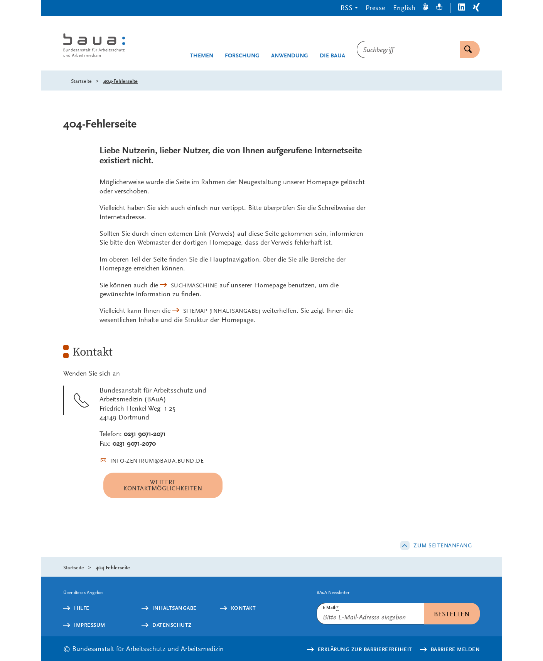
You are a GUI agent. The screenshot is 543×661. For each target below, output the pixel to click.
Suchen (466, 49)
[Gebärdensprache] (425, 8)
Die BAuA (332, 55)
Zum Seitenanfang (442, 545)
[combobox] (408, 49)
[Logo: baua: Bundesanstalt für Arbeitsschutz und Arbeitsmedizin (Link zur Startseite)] (108, 46)
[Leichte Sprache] (439, 8)
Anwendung (289, 55)
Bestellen (452, 614)
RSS (346, 7)
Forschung (242, 55)
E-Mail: (331, 607)
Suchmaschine (194, 285)
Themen (201, 55)
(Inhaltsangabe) (222, 310)
